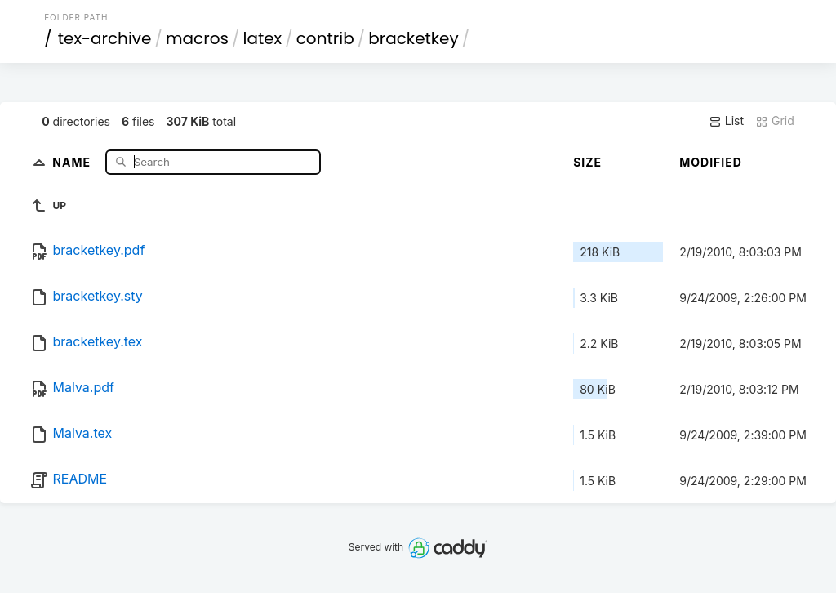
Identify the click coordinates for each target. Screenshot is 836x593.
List (726, 121)
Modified (710, 162)
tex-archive (105, 38)
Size (587, 162)
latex (262, 38)
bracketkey (413, 38)
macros (197, 38)
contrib (325, 38)
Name (73, 161)
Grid (774, 121)
